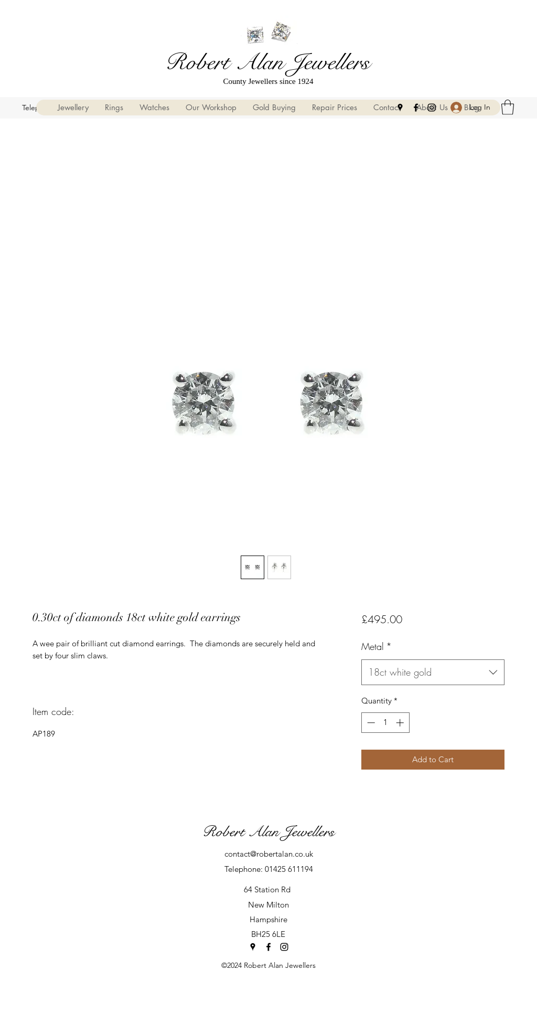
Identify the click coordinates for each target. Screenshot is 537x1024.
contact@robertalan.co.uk (268, 854)
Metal (376, 646)
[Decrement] (370, 722)
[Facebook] (416, 107)
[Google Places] (400, 107)
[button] (507, 107)
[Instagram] (431, 107)
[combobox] (432, 672)
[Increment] (401, 722)
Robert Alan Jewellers (267, 62)
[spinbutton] (385, 722)
